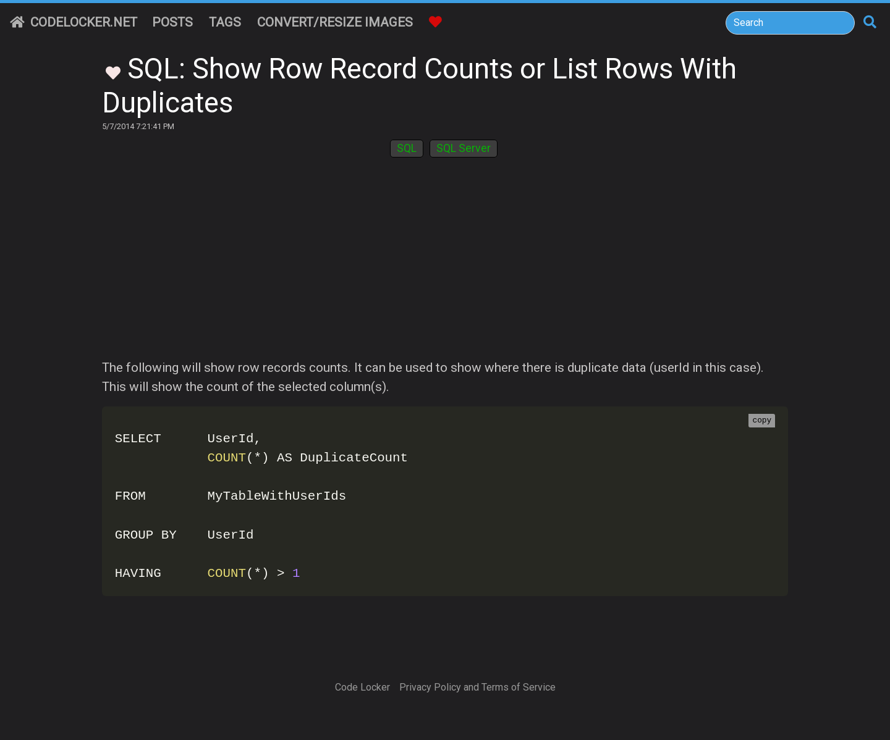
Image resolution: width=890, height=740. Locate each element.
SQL (407, 148)
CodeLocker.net (73, 22)
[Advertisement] (445, 265)
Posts (172, 22)
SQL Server (463, 148)
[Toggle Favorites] (113, 72)
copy (761, 420)
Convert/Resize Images (335, 22)
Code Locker (362, 687)
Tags (225, 22)
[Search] (790, 23)
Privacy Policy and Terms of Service (477, 687)
